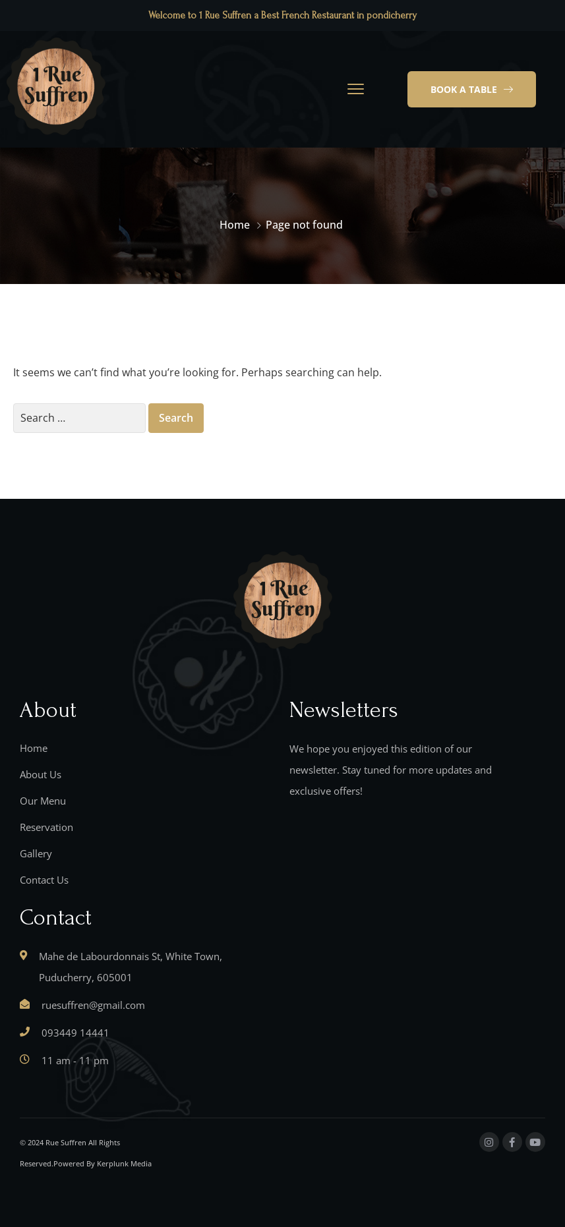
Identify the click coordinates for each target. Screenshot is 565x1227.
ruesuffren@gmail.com (93, 1005)
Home (235, 224)
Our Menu (43, 800)
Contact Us (44, 879)
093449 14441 (75, 1032)
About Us (40, 774)
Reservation (46, 827)
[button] (471, 89)
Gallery (36, 853)
